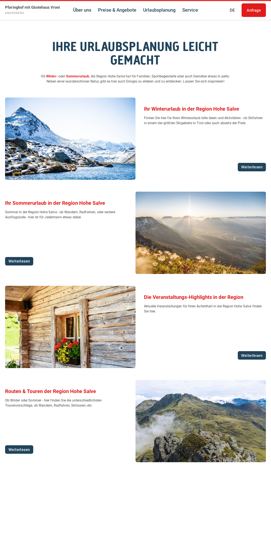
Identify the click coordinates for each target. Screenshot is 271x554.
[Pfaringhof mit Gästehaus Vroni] (32, 10)
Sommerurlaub (77, 76)
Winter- (52, 76)
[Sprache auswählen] (232, 10)
